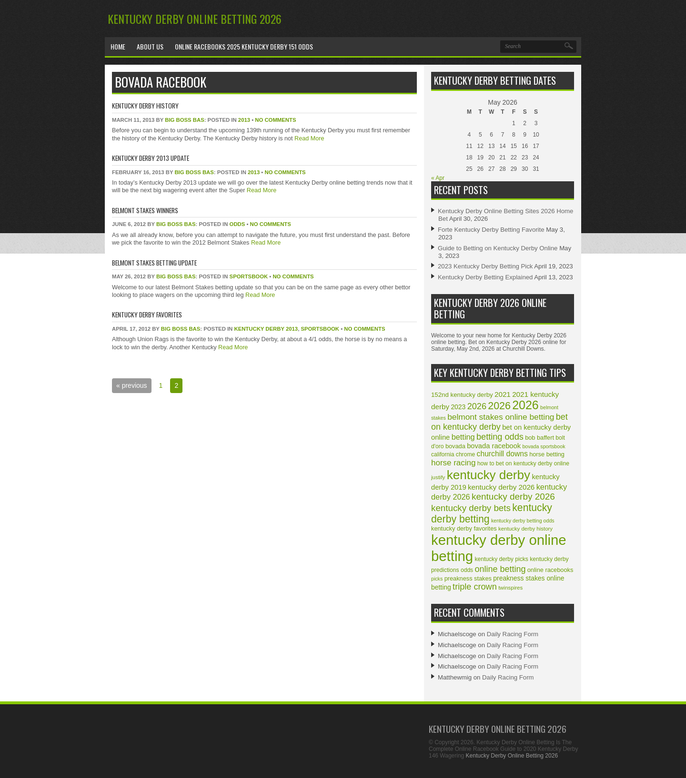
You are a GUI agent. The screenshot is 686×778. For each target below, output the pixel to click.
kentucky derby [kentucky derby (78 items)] (488, 475)
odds (237, 224)
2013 (244, 120)
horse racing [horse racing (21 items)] (453, 462)
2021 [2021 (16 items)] (502, 394)
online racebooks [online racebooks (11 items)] (550, 569)
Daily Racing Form (512, 634)
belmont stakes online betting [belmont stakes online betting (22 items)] (500, 417)
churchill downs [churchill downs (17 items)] (502, 454)
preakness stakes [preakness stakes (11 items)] (468, 578)
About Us (150, 46)
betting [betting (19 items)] (463, 437)
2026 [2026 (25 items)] (476, 406)
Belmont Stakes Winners (145, 210)
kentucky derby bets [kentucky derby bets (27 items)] (471, 508)
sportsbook (249, 276)
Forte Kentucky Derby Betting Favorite (491, 229)
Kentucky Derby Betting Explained (485, 277)
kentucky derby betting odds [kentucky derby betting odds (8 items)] (523, 520)
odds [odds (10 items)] (467, 570)
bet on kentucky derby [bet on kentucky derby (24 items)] (499, 422)
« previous (131, 385)
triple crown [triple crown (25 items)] (475, 586)
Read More (308, 138)
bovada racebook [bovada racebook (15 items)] (494, 446)
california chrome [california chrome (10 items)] (453, 454)
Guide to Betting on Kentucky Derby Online (497, 248)
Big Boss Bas (184, 120)
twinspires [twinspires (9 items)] (510, 588)
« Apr (437, 178)
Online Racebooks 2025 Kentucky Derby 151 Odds (244, 46)
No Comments (275, 120)
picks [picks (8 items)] (437, 578)
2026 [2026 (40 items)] (499, 406)
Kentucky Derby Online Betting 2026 (195, 18)
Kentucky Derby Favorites (147, 314)
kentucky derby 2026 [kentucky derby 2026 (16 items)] (501, 487)
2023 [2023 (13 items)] (458, 407)
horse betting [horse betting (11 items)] (547, 454)
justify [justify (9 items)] (438, 477)
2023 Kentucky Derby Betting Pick (485, 266)
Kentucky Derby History (145, 105)
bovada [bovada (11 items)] (455, 446)
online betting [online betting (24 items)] (500, 569)
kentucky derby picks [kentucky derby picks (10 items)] (501, 559)
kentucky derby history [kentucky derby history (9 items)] (525, 529)
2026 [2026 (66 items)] (525, 405)
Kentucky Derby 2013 (266, 329)
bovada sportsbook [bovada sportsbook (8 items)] (543, 446)
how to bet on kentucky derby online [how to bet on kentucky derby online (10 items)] (523, 463)
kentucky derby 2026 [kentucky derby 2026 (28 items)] (513, 497)
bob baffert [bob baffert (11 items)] (539, 437)
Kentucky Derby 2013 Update (150, 158)
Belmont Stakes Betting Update (154, 262)
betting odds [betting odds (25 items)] (500, 437)
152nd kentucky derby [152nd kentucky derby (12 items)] (462, 394)
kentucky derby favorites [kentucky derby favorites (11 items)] (464, 528)
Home (118, 46)
